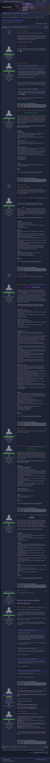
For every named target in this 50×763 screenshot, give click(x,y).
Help (36, 759)
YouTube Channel (25, 13)
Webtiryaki (8, 759)
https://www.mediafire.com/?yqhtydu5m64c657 (32, 577)
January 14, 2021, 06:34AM (21, 688)
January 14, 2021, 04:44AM (21, 607)
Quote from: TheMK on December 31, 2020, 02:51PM (28, 65)
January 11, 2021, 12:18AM (21, 514)
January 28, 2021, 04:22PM (21, 711)
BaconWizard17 (10, 592)
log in (19, 1)
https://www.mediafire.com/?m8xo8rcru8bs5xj (32, 416)
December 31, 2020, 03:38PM (22, 46)
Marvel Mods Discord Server (24, 603)
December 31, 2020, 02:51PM (22, 30)
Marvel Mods (6, 7)
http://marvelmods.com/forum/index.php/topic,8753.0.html (35, 104)
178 (25, 27)
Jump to (30, 752)
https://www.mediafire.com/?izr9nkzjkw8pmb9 (32, 503)
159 (22, 27)
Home (4, 13)
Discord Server (16, 13)
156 (16, 27)
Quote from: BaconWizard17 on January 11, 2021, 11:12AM (29, 670)
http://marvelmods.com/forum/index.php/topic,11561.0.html (35, 105)
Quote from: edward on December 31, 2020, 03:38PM (28, 88)
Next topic (45, 23)
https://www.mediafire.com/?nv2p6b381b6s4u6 (32, 172)
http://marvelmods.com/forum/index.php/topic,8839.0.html (35, 181)
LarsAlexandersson (10, 695)
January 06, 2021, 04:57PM (21, 284)
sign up (22, 1)
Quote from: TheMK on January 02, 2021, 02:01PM (28, 648)
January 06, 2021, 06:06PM (21, 428)
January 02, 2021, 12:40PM (21, 197)
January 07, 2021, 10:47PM (21, 445)
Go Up (3, 746)
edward (10, 53)
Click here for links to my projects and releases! (28, 600)
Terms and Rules (41, 759)
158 (20, 27)
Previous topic (39, 23)
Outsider (9, 69)
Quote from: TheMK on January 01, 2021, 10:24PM (28, 630)
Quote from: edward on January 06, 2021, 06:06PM (28, 658)
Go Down (4, 27)
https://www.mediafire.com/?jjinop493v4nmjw (32, 261)
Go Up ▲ (45, 759)
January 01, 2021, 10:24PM (21, 184)
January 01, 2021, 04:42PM (21, 110)
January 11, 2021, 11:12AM (21, 590)
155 (14, 27)
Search (10, 13)
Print (46, 27)
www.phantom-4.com (33, 103)
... (12, 27)
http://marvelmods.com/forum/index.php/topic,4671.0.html (27, 704)
